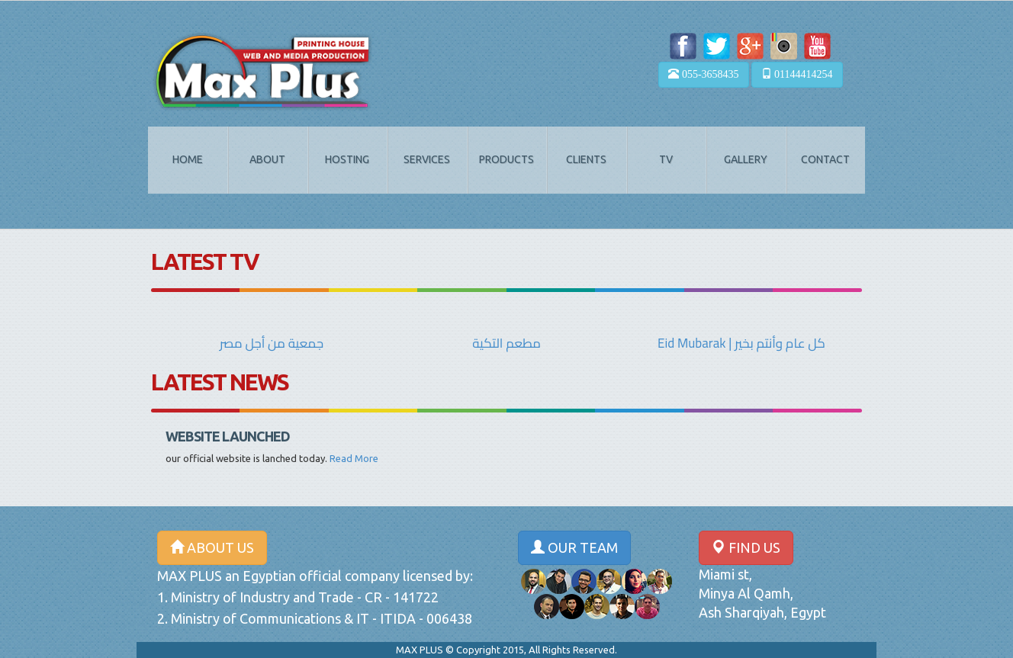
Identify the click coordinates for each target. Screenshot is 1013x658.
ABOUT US (212, 547)
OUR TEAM (574, 547)
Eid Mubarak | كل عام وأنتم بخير (741, 343)
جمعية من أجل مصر (271, 343)
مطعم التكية (506, 343)
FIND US (746, 547)
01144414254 (797, 74)
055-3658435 (703, 74)
